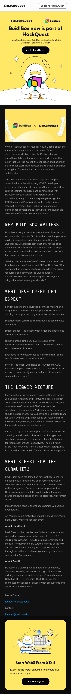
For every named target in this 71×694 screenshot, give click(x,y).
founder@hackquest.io (17, 601)
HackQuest (27, 162)
